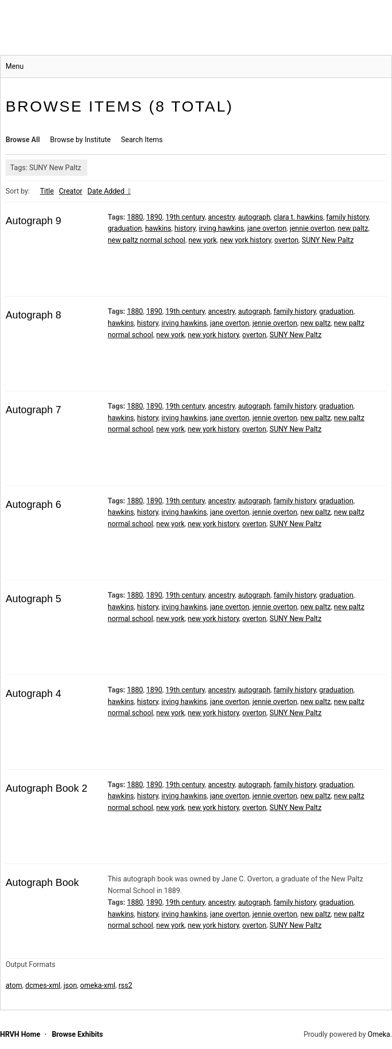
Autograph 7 (33, 409)
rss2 (125, 985)
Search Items (142, 140)
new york (202, 240)
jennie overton (312, 228)
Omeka (379, 1034)
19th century (185, 217)
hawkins (158, 228)
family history (347, 217)
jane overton (267, 228)
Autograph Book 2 (46, 788)
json (70, 985)
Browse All (23, 140)
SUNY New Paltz (328, 240)
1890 (154, 217)
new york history (246, 240)
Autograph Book (42, 882)
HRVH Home (20, 1034)
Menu (14, 66)
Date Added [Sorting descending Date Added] (106, 191)
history (185, 228)
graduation (125, 228)
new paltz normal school (146, 240)
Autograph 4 (33, 693)
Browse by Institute (80, 140)
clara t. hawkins (298, 217)
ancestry (221, 217)
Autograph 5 (33, 598)
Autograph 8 (33, 314)
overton (287, 240)
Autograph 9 (33, 220)
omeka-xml (97, 985)
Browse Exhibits (77, 1034)
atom (14, 985)
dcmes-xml (43, 985)
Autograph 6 (33, 504)
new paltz (353, 228)
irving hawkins (221, 228)
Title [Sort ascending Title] (47, 191)
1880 (135, 217)
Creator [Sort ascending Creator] (70, 191)
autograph (254, 217)
